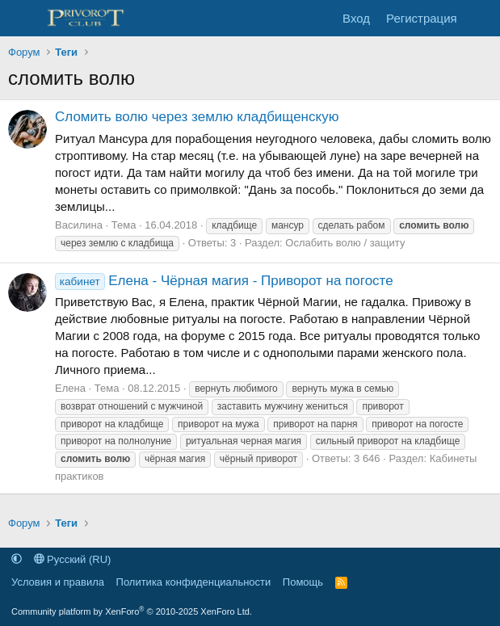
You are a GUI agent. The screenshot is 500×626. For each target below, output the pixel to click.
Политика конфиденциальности (193, 582)
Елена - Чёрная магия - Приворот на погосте (224, 280)
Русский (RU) (72, 559)
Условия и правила (57, 582)
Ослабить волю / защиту (345, 243)
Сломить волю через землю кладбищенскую (196, 116)
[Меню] (22, 18)
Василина (79, 225)
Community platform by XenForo (131, 611)
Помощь (303, 582)
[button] (16, 559)
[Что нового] (481, 18)
